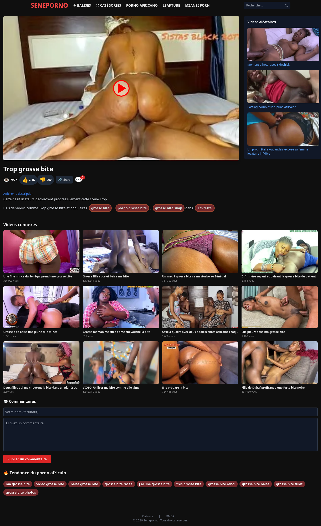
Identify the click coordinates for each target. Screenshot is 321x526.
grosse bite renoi (221, 484)
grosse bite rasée (119, 484)
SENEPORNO (49, 5)
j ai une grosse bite (154, 484)
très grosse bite (188, 484)
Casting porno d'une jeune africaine (271, 107)
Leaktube (171, 5)
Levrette (205, 208)
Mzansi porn (197, 5)
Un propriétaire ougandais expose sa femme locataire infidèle (277, 151)
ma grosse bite (18, 484)
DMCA (170, 516)
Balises (82, 5)
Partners (148, 516)
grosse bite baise (255, 484)
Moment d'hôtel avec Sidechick (268, 65)
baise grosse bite (84, 484)
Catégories (108, 5)
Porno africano (142, 5)
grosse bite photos (21, 492)
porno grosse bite (132, 208)
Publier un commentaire (27, 459)
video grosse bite (50, 484)
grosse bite (100, 208)
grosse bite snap (168, 208)
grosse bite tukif (289, 484)
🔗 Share (64, 180)
